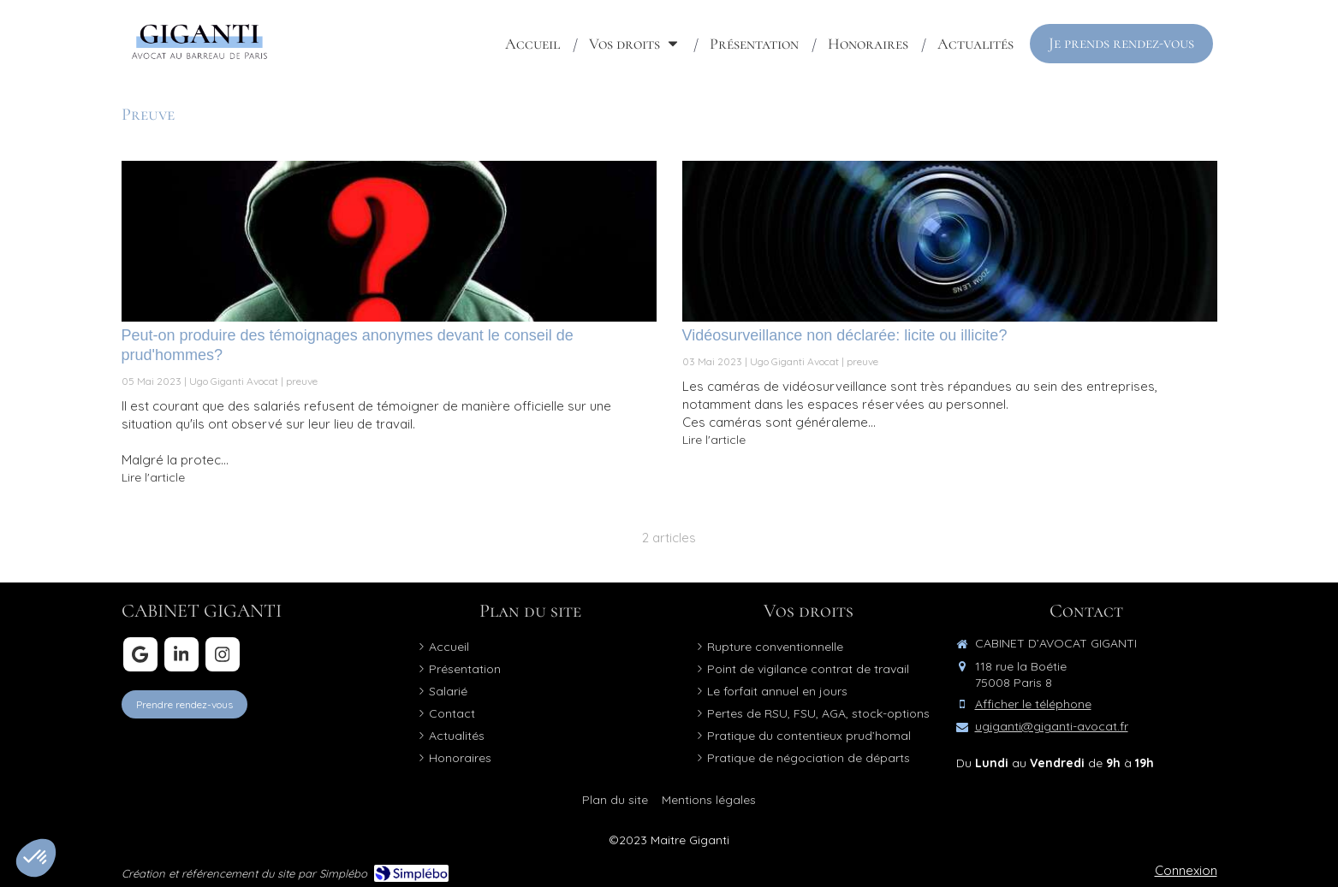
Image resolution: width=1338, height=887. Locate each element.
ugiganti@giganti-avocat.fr (1051, 726)
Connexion (1186, 870)
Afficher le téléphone (1033, 704)
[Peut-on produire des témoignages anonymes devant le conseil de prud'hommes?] (389, 241)
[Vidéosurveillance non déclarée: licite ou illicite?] (949, 241)
